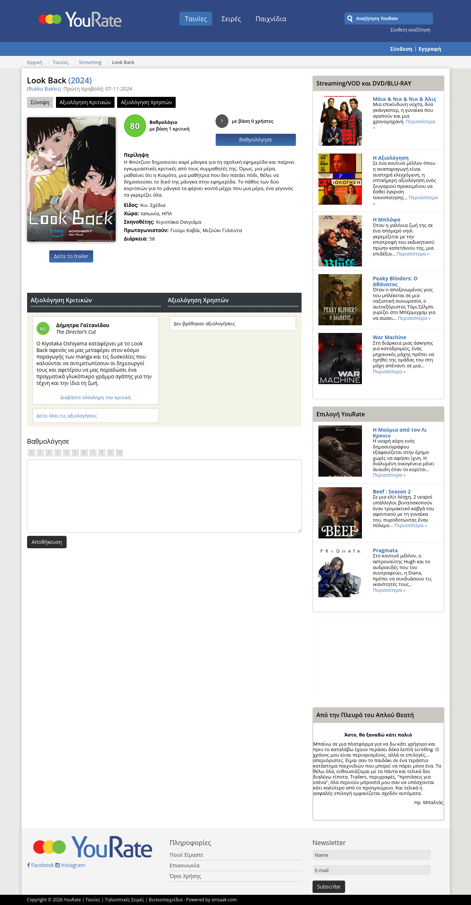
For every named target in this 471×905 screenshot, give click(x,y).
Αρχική (34, 62)
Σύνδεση (401, 49)
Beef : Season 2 (392, 491)
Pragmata (385, 550)
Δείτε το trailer (71, 256)
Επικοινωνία (184, 865)
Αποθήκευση (47, 541)
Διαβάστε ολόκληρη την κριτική (95, 397)
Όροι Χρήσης (185, 875)
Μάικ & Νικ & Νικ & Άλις (404, 99)
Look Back (59, 80)
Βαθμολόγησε (255, 139)
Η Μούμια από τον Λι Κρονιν (400, 432)
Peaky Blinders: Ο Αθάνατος (395, 281)
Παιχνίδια (270, 18)
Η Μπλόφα (386, 219)
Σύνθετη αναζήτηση (410, 30)
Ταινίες (196, 18)
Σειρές (231, 18)
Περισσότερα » (413, 253)
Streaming (90, 62)
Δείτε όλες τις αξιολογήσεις (67, 415)
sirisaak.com (224, 900)
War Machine (390, 337)
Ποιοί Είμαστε (186, 854)
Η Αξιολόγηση (391, 157)
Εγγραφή (430, 49)
